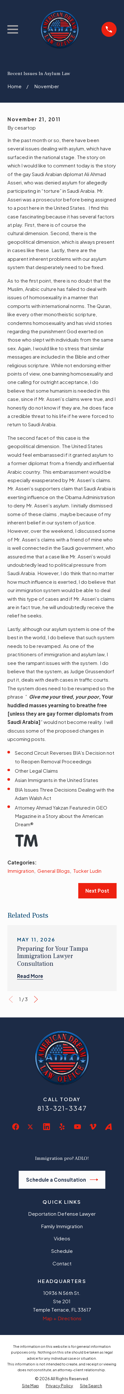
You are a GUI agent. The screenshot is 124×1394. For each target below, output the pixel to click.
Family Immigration (62, 1226)
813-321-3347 (62, 1108)
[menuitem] (30, 1385)
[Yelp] (62, 1126)
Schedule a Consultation (62, 1180)
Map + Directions (62, 1318)
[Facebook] (15, 1126)
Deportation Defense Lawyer (62, 1214)
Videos (62, 1238)
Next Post (97, 891)
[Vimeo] (93, 1126)
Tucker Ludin (87, 871)
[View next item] (36, 999)
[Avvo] (108, 1126)
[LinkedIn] (46, 1126)
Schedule (62, 1251)
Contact (62, 1263)
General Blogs (53, 871)
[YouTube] (77, 1126)
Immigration (20, 871)
